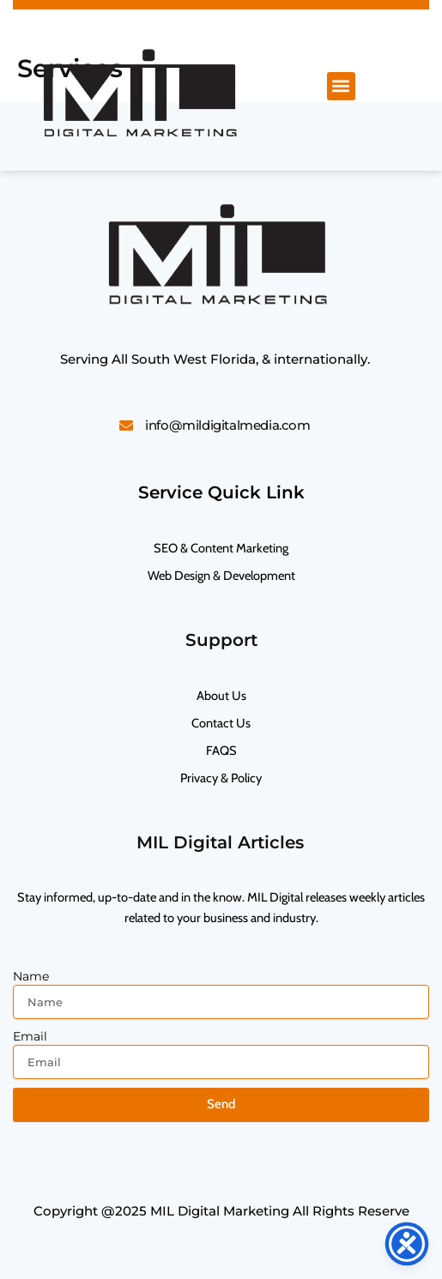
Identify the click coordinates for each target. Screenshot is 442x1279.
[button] (341, 86)
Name (31, 976)
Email (30, 1036)
